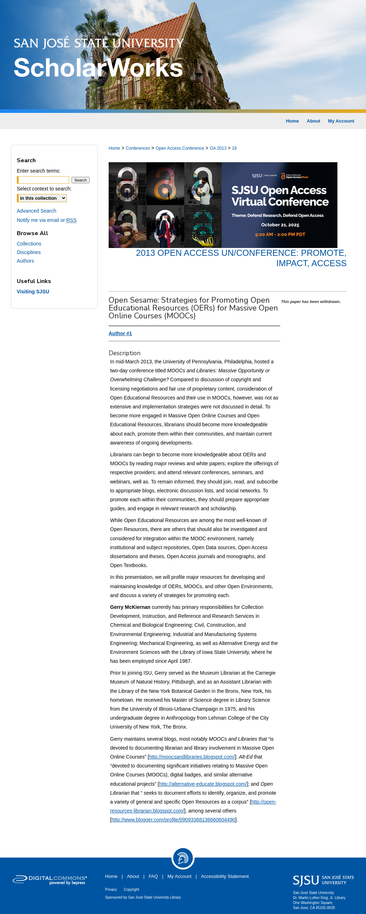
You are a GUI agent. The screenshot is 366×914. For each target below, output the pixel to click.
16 (234, 148)
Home (114, 148)
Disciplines (29, 252)
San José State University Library (154, 897)
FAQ (153, 876)
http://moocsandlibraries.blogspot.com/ (192, 757)
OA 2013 (219, 148)
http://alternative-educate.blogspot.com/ (203, 784)
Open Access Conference (180, 148)
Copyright (131, 889)
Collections (29, 244)
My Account (180, 876)
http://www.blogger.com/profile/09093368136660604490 (173, 820)
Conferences (138, 148)
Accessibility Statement (225, 876)
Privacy (111, 889)
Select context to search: (44, 189)
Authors (25, 261)
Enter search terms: (38, 171)
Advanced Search (36, 211)
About (133, 876)
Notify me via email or (46, 220)
